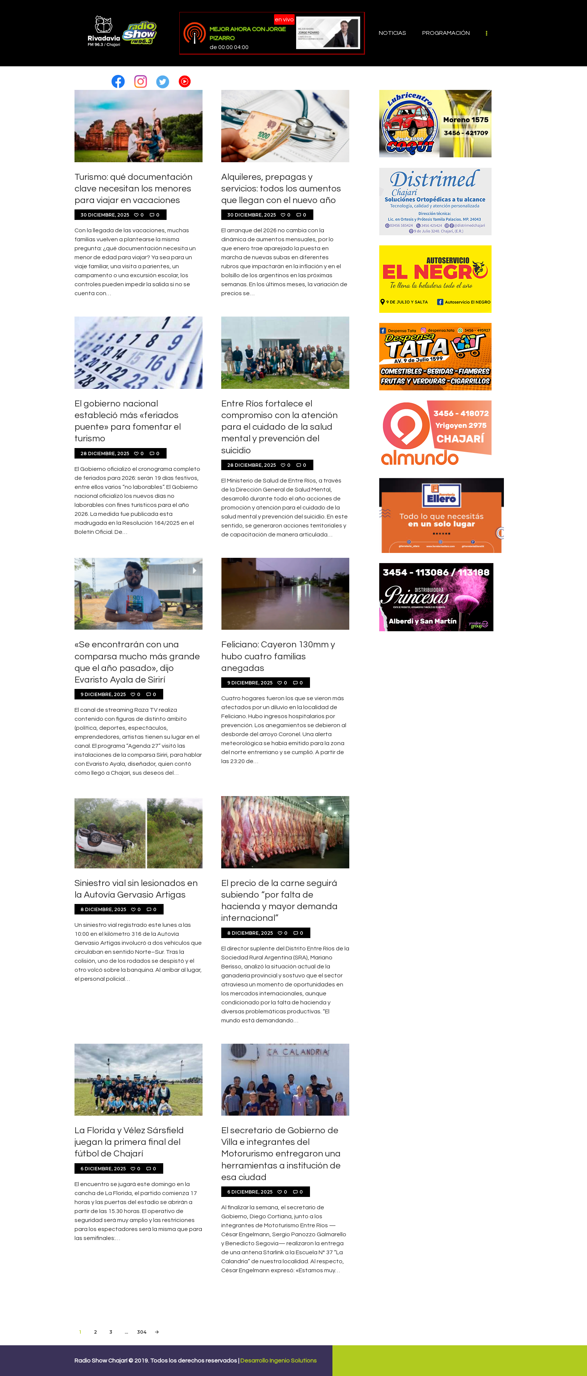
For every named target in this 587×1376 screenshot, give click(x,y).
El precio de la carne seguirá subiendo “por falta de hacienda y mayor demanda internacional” (279, 900)
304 (142, 1331)
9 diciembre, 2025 (103, 694)
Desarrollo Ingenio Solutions (278, 1361)
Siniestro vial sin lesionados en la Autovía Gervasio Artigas (136, 888)
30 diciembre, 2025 (104, 215)
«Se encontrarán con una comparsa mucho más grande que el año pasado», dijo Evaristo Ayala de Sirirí (137, 662)
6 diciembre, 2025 (103, 1168)
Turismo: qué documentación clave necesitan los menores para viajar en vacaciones (133, 188)
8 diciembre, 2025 (103, 909)
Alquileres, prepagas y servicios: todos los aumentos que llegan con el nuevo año (281, 188)
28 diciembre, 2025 (104, 453)
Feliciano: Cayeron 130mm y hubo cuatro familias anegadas (278, 656)
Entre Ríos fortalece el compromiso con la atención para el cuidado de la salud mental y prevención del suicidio (279, 427)
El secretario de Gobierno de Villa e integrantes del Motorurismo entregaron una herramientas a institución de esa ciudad (281, 1154)
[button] (118, 78)
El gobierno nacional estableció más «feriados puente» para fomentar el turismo (127, 421)
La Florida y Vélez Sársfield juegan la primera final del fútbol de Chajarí (129, 1142)
